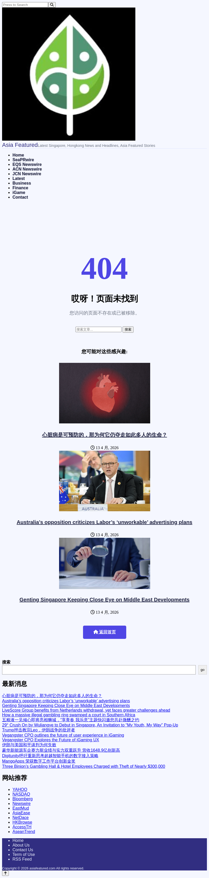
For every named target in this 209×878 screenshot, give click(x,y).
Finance (20, 188)
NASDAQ (21, 794)
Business (21, 183)
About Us (21, 845)
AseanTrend (23, 831)
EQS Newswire (27, 164)
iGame (18, 192)
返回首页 (104, 632)
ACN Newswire (27, 169)
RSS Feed (22, 859)
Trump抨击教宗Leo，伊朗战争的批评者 (38, 730)
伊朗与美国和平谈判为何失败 (29, 745)
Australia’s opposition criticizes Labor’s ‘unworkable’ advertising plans (104, 522)
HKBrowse (22, 822)
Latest (18, 178)
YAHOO (19, 789)
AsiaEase (21, 813)
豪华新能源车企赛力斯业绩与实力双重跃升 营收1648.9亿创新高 (61, 750)
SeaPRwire (23, 160)
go (203, 670)
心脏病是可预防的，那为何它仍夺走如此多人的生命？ (104, 435)
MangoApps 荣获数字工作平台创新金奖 (38, 761)
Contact (20, 197)
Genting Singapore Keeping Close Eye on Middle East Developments (104, 599)
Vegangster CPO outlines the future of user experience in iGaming (63, 735)
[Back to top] (5, 873)
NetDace (20, 817)
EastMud (20, 808)
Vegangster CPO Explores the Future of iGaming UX (50, 740)
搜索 (6, 662)
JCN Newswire (26, 174)
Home (18, 155)
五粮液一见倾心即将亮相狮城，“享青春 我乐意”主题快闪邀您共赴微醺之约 (70, 720)
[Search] (52, 5)
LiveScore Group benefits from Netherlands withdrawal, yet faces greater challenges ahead (86, 710)
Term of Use (23, 854)
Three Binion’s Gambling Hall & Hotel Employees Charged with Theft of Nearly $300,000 (83, 766)
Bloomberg (22, 799)
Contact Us (22, 850)
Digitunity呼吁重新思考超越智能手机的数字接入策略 (50, 755)
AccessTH (21, 827)
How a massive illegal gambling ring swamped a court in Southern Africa (68, 715)
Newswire (21, 803)
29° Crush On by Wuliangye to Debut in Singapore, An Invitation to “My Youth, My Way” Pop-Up (90, 725)
